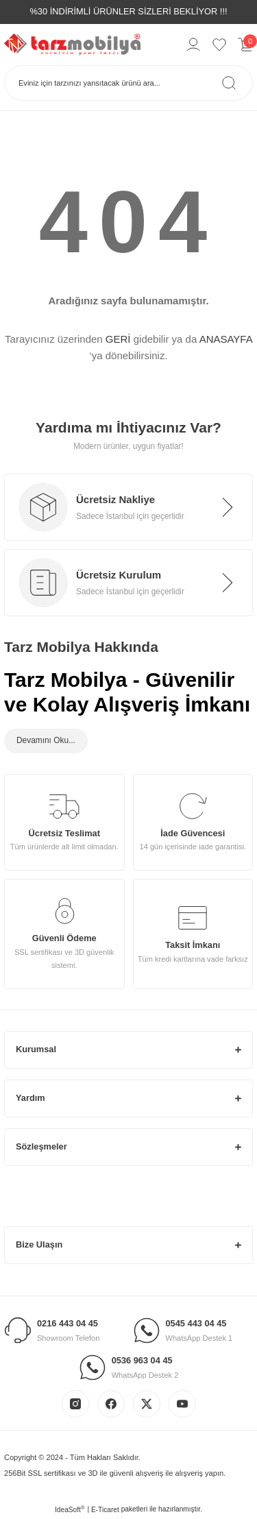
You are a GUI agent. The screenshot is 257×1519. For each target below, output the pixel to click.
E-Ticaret (105, 1510)
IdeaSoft (70, 1509)
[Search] (128, 83)
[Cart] (245, 44)
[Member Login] (193, 44)
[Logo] (72, 43)
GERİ (118, 339)
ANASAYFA (225, 339)
